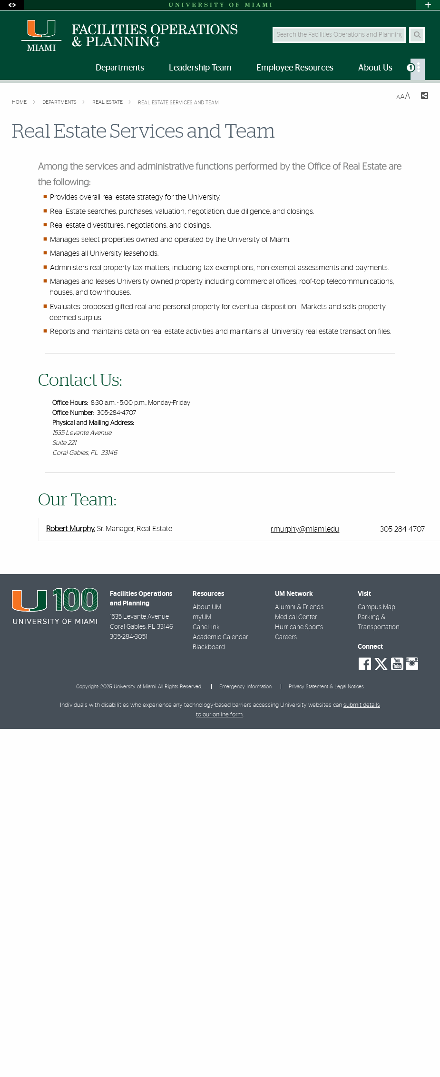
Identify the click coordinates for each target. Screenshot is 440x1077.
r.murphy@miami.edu (305, 529)
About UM (207, 607)
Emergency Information (245, 686)
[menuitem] (418, 69)
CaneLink (206, 627)
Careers (286, 637)
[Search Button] (417, 35)
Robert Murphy (70, 529)
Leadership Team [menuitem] (200, 68)
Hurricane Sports (299, 627)
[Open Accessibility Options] (12, 5)
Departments (60, 102)
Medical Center (296, 617)
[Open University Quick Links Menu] (428, 5)
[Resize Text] (403, 96)
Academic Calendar (220, 637)
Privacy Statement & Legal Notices (326, 686)
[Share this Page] (423, 97)
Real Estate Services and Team (178, 102)
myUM (202, 617)
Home (20, 102)
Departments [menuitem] (120, 68)
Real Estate (108, 102)
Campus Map (376, 607)
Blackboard (209, 647)
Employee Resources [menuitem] (294, 68)
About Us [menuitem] (375, 68)
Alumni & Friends (299, 607)
